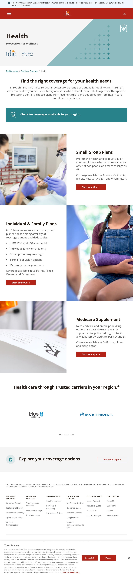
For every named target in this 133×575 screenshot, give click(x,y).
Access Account (93, 501)
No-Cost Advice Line (75, 503)
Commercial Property (15, 512)
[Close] (129, 558)
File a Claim (91, 510)
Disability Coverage (34, 510)
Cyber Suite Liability (14, 517)
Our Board (111, 506)
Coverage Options (13, 503)
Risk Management (54, 501)
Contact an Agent (112, 459)
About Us (111, 501)
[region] (66, 558)
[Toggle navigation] (9, 13)
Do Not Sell (89, 558)
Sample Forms (72, 517)
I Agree (108, 558)
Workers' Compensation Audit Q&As (75, 525)
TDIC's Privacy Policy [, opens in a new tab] (70, 572)
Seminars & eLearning (51, 507)
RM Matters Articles (54, 513)
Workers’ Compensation (12, 523)
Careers (110, 510)
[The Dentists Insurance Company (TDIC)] (67, 13)
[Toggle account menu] (124, 13)
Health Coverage (33, 515)
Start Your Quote (91, 187)
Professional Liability (14, 508)
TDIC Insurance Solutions (32, 504)
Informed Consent (74, 512)
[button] (60, 434)
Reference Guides (73, 508)
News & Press (113, 515)
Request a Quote (94, 506)
